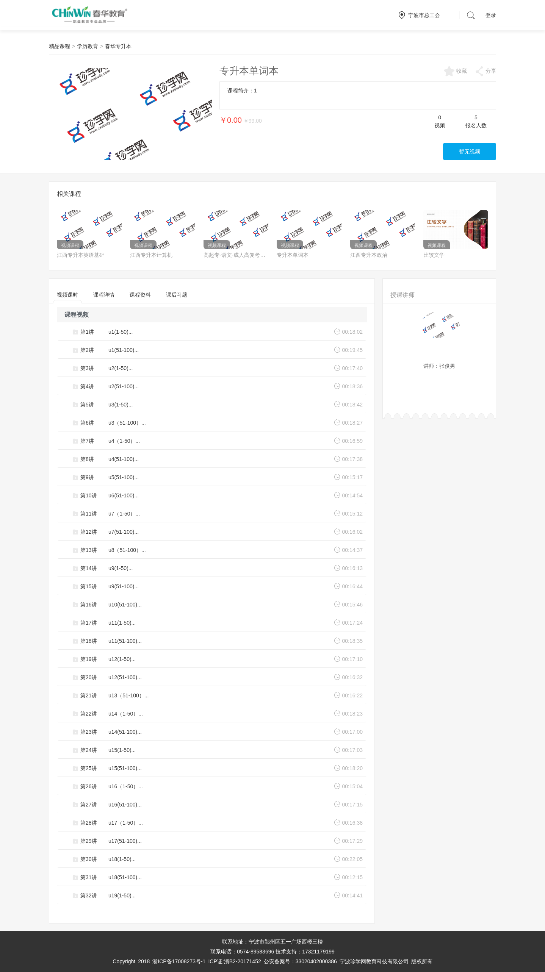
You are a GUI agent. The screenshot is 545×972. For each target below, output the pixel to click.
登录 (490, 15)
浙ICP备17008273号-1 (178, 961)
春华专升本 (118, 46)
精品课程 (59, 46)
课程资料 (140, 295)
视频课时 (67, 297)
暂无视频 (469, 151)
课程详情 (103, 295)
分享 (485, 71)
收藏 (455, 71)
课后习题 (176, 295)
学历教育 (87, 46)
